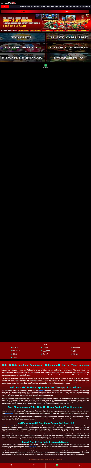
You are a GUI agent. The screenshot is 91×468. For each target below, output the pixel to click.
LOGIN (66, 11)
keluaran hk (41, 390)
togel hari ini (32, 446)
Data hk (4, 369)
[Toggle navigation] (2, 3)
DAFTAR (23, 11)
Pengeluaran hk (9, 425)
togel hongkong (9, 413)
